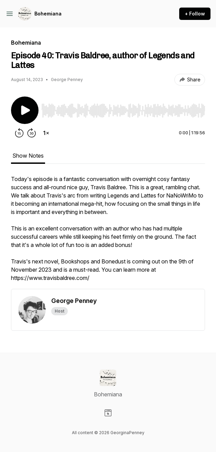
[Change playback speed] (46, 133)
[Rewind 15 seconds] (19, 133)
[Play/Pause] (25, 110)
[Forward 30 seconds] (31, 133)
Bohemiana (48, 13)
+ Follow (195, 13)
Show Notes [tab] (28, 155)
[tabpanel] (108, 232)
